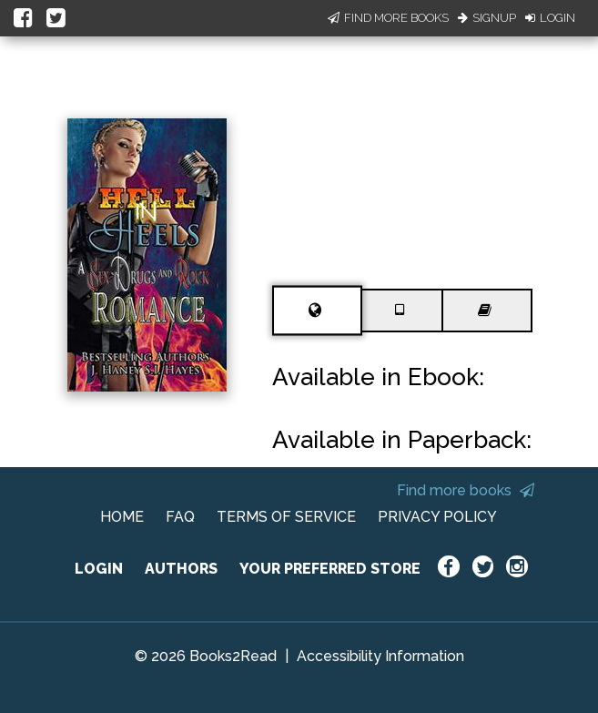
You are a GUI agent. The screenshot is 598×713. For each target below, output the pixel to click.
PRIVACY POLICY (437, 516)
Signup (487, 18)
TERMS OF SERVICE (286, 516)
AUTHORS (181, 568)
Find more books (465, 490)
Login (550, 18)
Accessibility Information (380, 656)
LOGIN (99, 568)
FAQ (180, 516)
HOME (122, 516)
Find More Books (388, 18)
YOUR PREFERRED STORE (330, 568)
